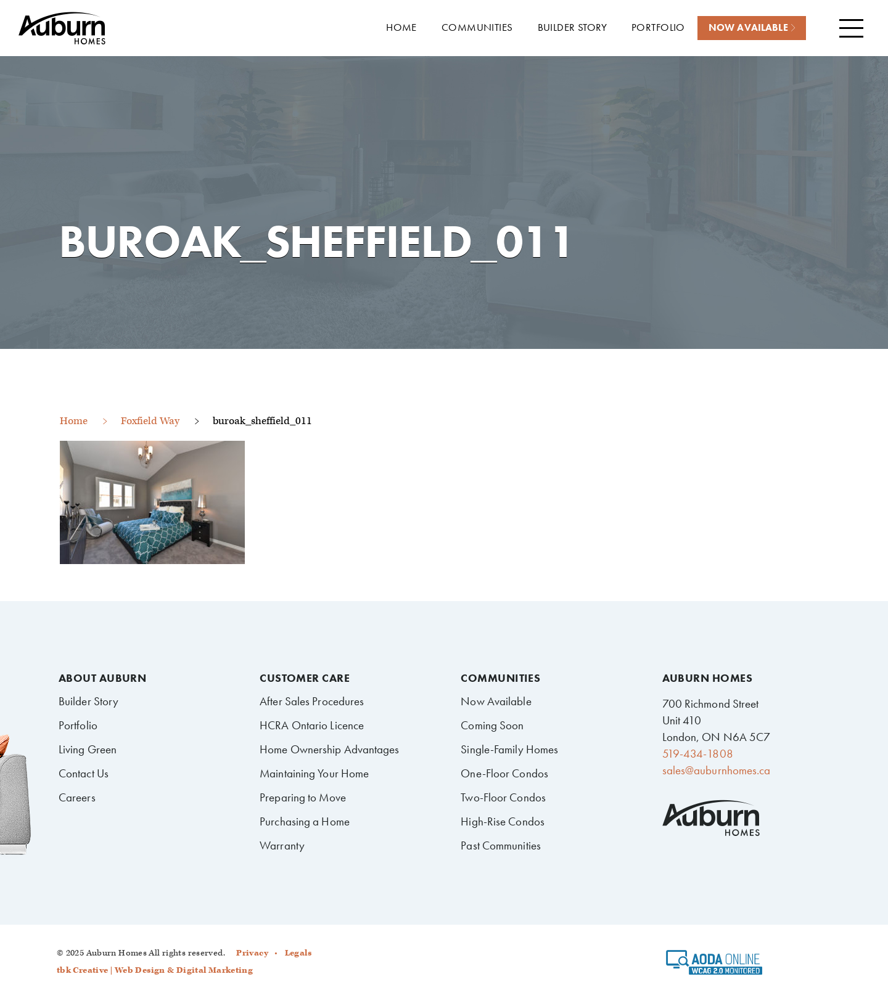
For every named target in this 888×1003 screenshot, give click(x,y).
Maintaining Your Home (314, 773)
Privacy (252, 953)
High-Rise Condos (503, 821)
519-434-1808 (697, 753)
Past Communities (501, 845)
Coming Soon (492, 725)
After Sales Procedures (312, 701)
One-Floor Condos (504, 773)
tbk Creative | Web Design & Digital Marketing (155, 970)
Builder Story (88, 701)
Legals (298, 953)
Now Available (496, 701)
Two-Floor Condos (503, 797)
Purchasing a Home (305, 821)
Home (74, 421)
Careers (77, 797)
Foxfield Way (150, 421)
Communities (500, 678)
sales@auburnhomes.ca (716, 770)
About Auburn (102, 678)
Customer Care (305, 678)
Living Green (88, 749)
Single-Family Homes (509, 749)
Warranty (282, 845)
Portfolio (78, 725)
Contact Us (84, 773)
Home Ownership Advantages (329, 749)
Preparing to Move (303, 797)
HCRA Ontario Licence (312, 725)
